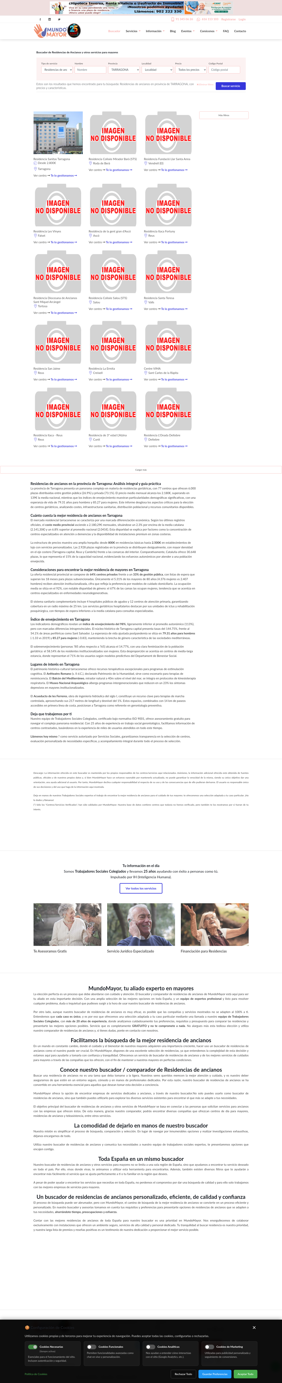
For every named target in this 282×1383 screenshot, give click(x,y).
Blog (173, 31)
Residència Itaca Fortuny (159, 231)
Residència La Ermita (102, 368)
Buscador (114, 31)
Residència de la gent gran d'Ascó (110, 231)
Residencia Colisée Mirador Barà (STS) (113, 159)
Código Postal (215, 63)
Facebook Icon (40, 19)
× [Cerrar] (254, 1327)
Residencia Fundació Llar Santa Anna (167, 159)
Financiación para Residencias (204, 951)
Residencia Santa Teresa (159, 298)
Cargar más (141, 469)
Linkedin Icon (50, 19)
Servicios (133, 31)
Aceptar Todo (246, 1374)
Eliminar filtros (205, 84)
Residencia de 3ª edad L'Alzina (108, 435)
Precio (178, 63)
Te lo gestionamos (64, 175)
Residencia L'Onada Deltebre (162, 435)
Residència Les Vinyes (47, 231)
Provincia (112, 63)
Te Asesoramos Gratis (50, 951)
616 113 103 (210, 19)
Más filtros (223, 115)
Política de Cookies (36, 1374)
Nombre (79, 63)
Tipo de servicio (49, 63)
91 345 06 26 (184, 19)
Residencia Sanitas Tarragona (52, 159)
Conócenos (208, 31)
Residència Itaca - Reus (48, 435)
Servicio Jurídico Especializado (130, 951)
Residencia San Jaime (47, 368)
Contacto (240, 31)
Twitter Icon (59, 19)
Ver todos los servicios (141, 888)
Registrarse (228, 19)
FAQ (226, 31)
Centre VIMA (152, 368)
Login (242, 19)
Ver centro (42, 175)
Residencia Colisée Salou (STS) (108, 298)
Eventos (188, 31)
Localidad (146, 63)
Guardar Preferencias (215, 1374)
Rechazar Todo (183, 1374)
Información (155, 31)
